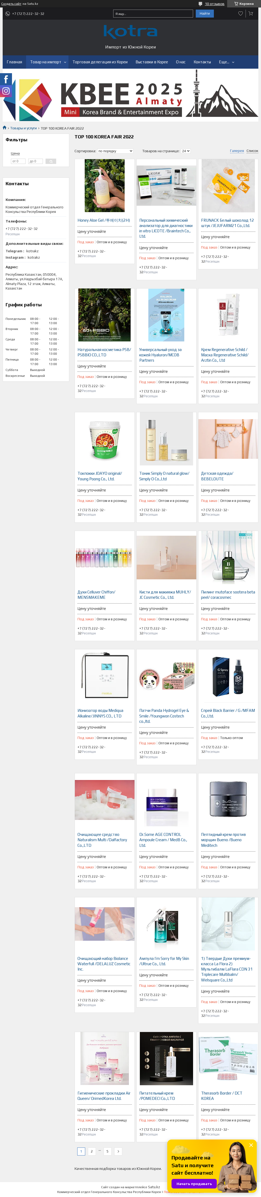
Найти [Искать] (205, 13)
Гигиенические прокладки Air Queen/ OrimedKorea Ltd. (104, 1096)
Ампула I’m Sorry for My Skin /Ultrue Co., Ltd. (164, 961)
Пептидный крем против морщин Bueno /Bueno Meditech (223, 840)
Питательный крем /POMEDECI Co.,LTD (157, 1096)
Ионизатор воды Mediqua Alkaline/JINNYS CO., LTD (100, 713)
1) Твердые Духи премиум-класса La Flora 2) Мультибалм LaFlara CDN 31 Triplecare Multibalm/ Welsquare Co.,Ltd (227, 969)
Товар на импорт (45, 62)
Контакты (202, 62)
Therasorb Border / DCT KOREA (221, 1096)
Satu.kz (154, 1187)
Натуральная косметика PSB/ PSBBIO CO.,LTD (104, 352)
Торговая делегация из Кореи (100, 62)
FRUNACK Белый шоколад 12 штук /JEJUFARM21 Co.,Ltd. (227, 223)
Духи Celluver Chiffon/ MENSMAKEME (96, 595)
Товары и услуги (23, 128)
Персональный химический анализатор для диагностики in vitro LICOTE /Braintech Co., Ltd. (166, 228)
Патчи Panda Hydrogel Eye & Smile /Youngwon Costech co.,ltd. (164, 716)
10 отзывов (215, 4)
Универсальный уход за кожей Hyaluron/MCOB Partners (160, 355)
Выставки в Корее (152, 62)
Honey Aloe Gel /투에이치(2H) (104, 220)
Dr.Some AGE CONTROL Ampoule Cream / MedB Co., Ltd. (163, 840)
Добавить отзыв (241, 14)
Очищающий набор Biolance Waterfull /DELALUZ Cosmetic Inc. (104, 964)
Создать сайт (11, 4)
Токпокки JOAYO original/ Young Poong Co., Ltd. (100, 476)
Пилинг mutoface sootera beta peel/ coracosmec (228, 595)
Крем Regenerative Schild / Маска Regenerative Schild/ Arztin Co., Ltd (224, 355)
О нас (181, 62)
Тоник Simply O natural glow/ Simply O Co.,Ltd (164, 476)
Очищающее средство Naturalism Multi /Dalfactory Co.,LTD (102, 840)
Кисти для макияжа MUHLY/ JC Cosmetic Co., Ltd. (165, 595)
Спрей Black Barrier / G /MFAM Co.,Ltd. (228, 713)
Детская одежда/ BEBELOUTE (217, 476)
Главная (14, 62)
